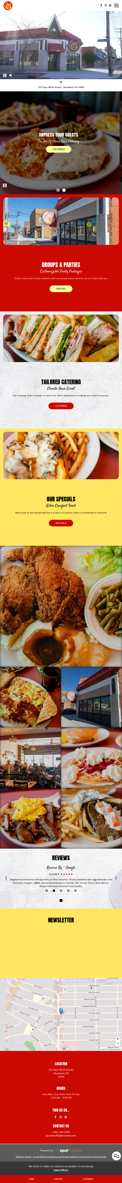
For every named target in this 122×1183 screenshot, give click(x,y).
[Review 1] (46, 890)
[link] (61, 1011)
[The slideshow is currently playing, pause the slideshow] (4, 185)
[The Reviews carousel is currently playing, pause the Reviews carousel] (61, 900)
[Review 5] (75, 890)
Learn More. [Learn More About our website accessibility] (61, 1170)
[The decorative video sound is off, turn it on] (10, 75)
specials (61, 523)
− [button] (118, 1044)
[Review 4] (68, 890)
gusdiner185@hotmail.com (61, 1135)
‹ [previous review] (6, 877)
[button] (58, 190)
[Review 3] (61, 890)
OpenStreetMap (115, 1049)
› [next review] (116, 877)
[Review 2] (54, 890)
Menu (61, 149)
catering (61, 406)
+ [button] (118, 1039)
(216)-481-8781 (61, 1132)
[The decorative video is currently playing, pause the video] (4, 75)
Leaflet (103, 1049)
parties (61, 288)
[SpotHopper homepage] (68, 1150)
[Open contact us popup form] (116, 1169)
